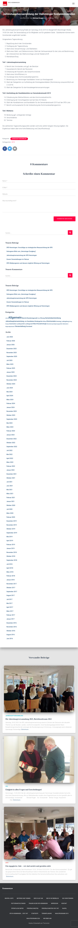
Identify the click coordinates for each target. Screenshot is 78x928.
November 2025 (11, 352)
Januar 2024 (10, 407)
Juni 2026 (9, 337)
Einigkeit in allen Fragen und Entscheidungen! (23, 790)
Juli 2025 (9, 360)
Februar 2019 (10, 544)
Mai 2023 (9, 423)
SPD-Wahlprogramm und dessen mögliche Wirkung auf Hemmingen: (28, 263)
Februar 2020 (10, 517)
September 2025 (11, 356)
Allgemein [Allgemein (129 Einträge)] (15, 317)
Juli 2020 (9, 509)
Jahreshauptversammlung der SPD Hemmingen (21, 255)
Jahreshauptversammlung (19, 138)
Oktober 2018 (10, 556)
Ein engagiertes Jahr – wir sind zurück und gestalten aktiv (28, 866)
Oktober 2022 (10, 442)
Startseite (34, 913)
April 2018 (9, 568)
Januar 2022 (10, 470)
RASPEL (64, 908)
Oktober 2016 (10, 631)
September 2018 (11, 560)
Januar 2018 (10, 580)
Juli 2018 (9, 564)
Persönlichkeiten (32, 908)
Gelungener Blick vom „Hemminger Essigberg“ (21, 251)
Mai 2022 (9, 454)
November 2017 (11, 584)
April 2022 (9, 458)
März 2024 (9, 399)
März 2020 (9, 513)
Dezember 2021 (11, 474)
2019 (13, 142)
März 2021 (9, 493)
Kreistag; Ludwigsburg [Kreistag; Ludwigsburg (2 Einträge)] (62, 321)
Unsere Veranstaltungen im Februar (17, 259)
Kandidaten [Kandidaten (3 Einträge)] (30, 321)
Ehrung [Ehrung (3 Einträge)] (42, 318)
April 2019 (9, 540)
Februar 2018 (10, 576)
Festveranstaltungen (18, 903)
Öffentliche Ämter (17, 908)
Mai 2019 (9, 536)
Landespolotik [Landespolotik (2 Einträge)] (21, 324)
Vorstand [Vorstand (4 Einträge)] (29, 326)
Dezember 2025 (11, 348)
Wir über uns (47, 918)
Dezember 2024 (11, 376)
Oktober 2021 (10, 478)
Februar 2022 (10, 466)
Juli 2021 (9, 482)
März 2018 (9, 572)
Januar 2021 (10, 501)
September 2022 (11, 446)
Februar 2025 (10, 368)
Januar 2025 (10, 372)
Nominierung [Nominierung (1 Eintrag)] (50, 324)
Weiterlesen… (25, 729)
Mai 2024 (9, 392)
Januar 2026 (10, 344)
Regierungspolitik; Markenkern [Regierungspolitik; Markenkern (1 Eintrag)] (61, 324)
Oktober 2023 (10, 415)
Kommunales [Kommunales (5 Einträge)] (51, 321)
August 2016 (10, 634)
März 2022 (9, 462)
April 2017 (9, 607)
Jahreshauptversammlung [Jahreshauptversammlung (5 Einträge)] (14, 321)
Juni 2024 (9, 388)
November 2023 (11, 411)
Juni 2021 (9, 486)
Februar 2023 (10, 431)
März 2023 (9, 427)
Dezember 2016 (11, 623)
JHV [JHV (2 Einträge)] (25, 321)
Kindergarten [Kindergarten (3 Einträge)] (39, 321)
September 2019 (11, 533)
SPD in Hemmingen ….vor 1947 (19, 913)
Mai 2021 (9, 489)
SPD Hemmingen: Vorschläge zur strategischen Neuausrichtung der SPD (29, 247)
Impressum (54, 903)
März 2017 (9, 611)
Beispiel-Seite (9, 898)
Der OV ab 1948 (38, 898)
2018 (6, 862)
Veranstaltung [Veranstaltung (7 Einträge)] (20, 326)
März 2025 (9, 364)
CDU (6, 786)
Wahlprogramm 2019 (61, 913)
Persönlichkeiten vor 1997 (50, 908)
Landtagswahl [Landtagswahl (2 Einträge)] (29, 324)
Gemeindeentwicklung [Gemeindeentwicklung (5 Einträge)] (53, 318)
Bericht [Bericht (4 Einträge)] (24, 318)
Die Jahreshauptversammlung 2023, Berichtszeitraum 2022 (28, 719)
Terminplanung (47, 913)
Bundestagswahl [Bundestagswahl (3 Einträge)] (32, 318)
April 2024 (9, 395)
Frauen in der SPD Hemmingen (38, 903)
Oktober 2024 (10, 384)
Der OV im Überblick (52, 898)
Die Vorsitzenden (67, 898)
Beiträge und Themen (23, 898)
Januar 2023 (10, 435)
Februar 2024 (10, 403)
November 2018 (11, 552)
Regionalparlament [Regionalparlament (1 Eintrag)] (10, 326)
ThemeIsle (46, 923)
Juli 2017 (9, 599)
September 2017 (11, 591)
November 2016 (11, 627)
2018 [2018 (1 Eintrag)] (6, 318)
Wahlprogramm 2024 (33, 918)
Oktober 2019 (10, 529)
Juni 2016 (9, 638)
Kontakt (64, 903)
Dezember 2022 (11, 439)
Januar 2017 (10, 619)
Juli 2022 (9, 450)
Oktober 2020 (10, 505)
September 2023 (11, 419)
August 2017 (10, 595)
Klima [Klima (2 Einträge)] (44, 321)
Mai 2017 (9, 603)
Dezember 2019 (11, 521)
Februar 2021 (10, 497)
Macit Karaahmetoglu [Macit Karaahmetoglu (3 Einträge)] (40, 324)
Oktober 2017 (10, 587)
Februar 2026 (10, 341)
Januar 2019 (10, 548)
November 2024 (11, 380)
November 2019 (11, 525)
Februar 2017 (10, 615)
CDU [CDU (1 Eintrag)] (39, 318)
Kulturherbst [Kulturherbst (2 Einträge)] (12, 324)
